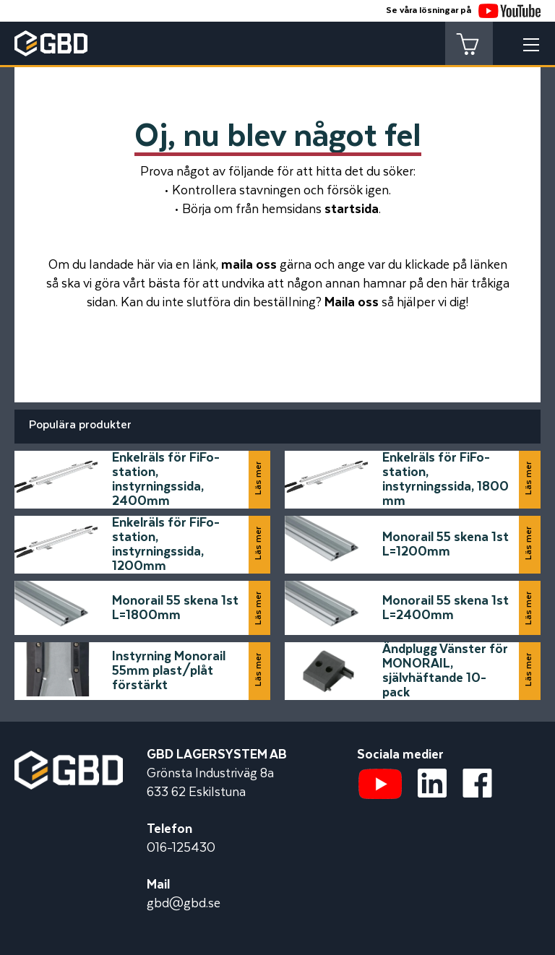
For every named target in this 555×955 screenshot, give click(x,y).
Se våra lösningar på (463, 10)
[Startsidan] (68, 760)
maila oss (249, 265)
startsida (351, 209)
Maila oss (351, 302)
